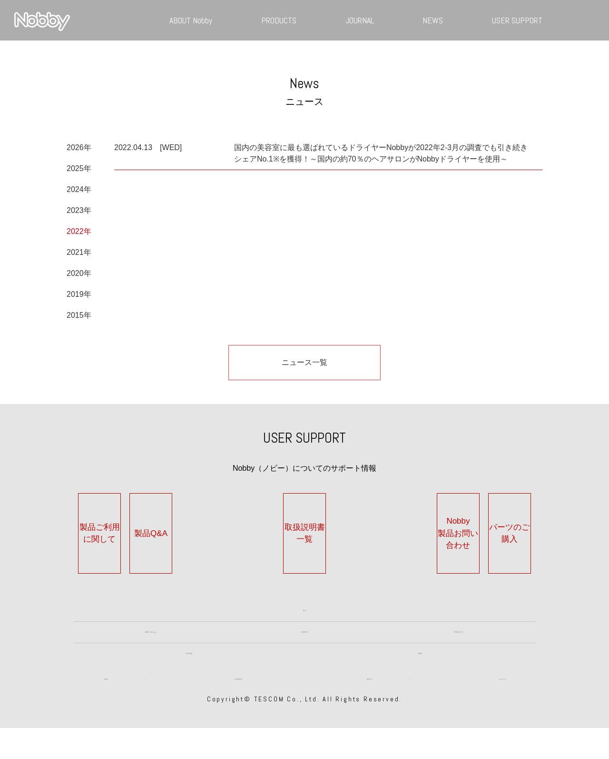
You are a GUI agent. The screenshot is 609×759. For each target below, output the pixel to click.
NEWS (432, 20)
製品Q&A (208, 527)
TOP (304, 593)
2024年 (79, 189)
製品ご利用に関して (111, 527)
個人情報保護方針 (238, 705)
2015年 (79, 315)
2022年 (79, 231)
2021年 (79, 252)
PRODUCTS (278, 20)
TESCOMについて (502, 705)
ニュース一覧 (304, 362)
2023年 (79, 210)
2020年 (79, 273)
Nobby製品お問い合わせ (401, 527)
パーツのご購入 (498, 527)
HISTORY (304, 630)
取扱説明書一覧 (304, 527)
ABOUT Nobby (190, 20)
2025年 (79, 168)
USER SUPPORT (517, 20)
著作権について (370, 705)
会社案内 (106, 705)
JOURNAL (359, 20)
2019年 (79, 294)
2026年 (79, 147)
